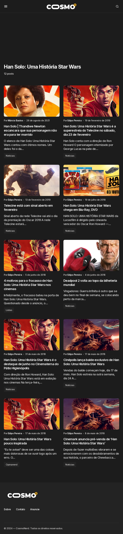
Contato (20, 509)
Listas (9, 310)
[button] (6, 6)
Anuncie (35, 509)
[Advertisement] (61, 35)
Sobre (7, 509)
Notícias (10, 155)
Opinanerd (11, 464)
